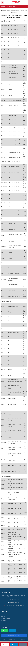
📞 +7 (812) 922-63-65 (14, 599)
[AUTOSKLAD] (15, 2)
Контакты (3, 620)
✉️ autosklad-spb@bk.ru (14, 602)
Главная (3, 6)
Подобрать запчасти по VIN (14, 635)
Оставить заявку (5, 622)
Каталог (3, 616)
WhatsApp (5, 630)
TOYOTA (7, 6)
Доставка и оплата (5, 618)
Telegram (13, 630)
